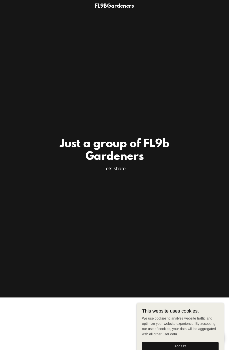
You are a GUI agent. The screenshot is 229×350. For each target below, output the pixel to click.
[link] (114, 6)
